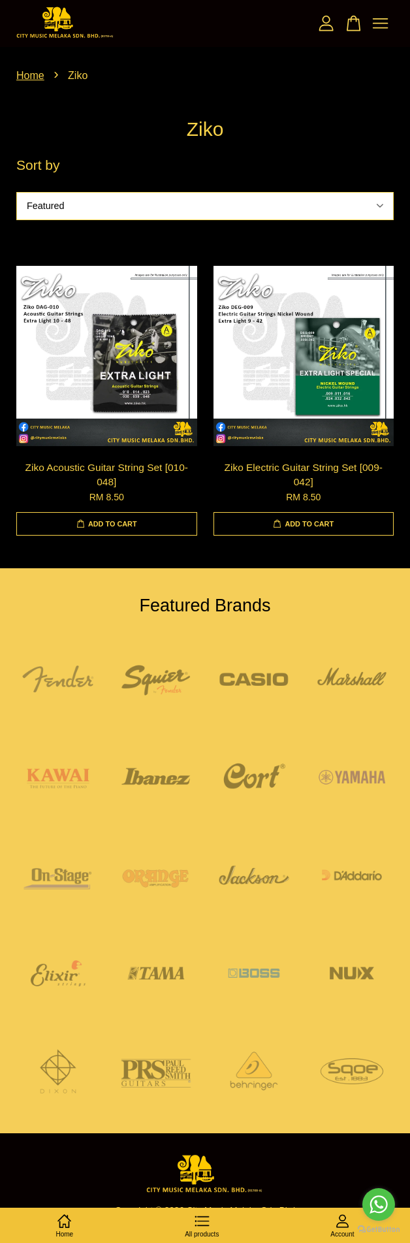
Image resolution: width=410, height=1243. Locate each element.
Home (30, 75)
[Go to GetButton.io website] (379, 1229)
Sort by (38, 164)
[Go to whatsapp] (378, 1204)
